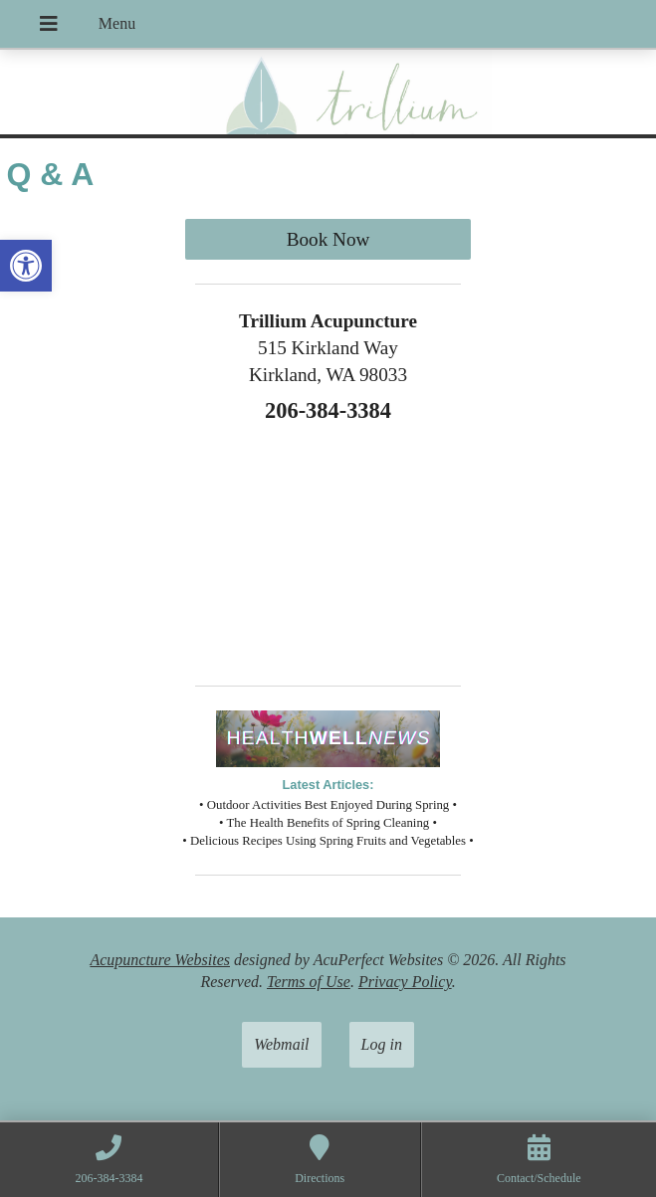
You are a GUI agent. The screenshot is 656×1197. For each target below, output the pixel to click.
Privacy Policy (405, 981)
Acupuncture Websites (160, 959)
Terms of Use (308, 981)
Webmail (281, 1044)
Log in (381, 1044)
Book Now (328, 239)
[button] (26, 266)
